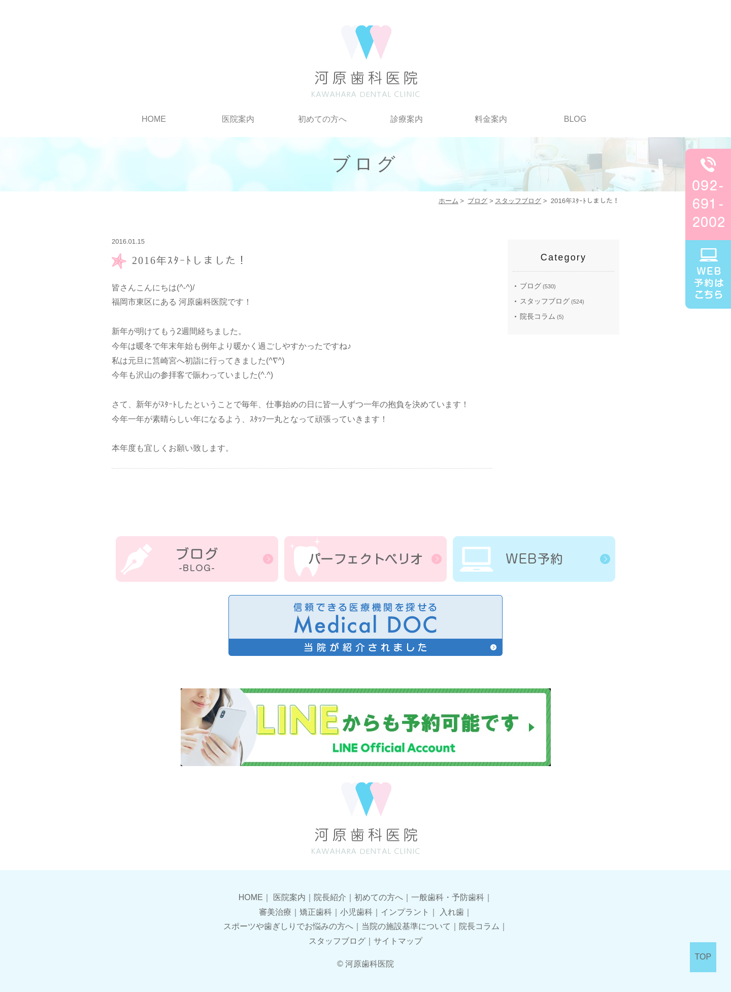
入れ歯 (452, 912)
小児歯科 (356, 912)
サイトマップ (398, 941)
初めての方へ (322, 119)
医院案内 (238, 119)
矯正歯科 (316, 912)
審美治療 (275, 912)
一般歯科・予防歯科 (447, 897)
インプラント (405, 912)
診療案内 (406, 119)
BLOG (575, 119)
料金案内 (491, 119)
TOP (703, 956)
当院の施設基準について (406, 926)
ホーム (448, 201)
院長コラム (537, 316)
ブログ (477, 201)
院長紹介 (330, 897)
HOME (154, 119)
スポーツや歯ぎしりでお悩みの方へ (288, 926)
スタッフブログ (518, 201)
